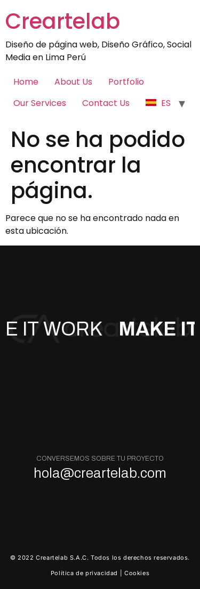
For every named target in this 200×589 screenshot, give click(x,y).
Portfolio (126, 82)
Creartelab (62, 21)
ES (158, 103)
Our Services (39, 103)
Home (25, 82)
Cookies (136, 573)
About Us (73, 82)
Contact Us (106, 103)
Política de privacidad (84, 573)
